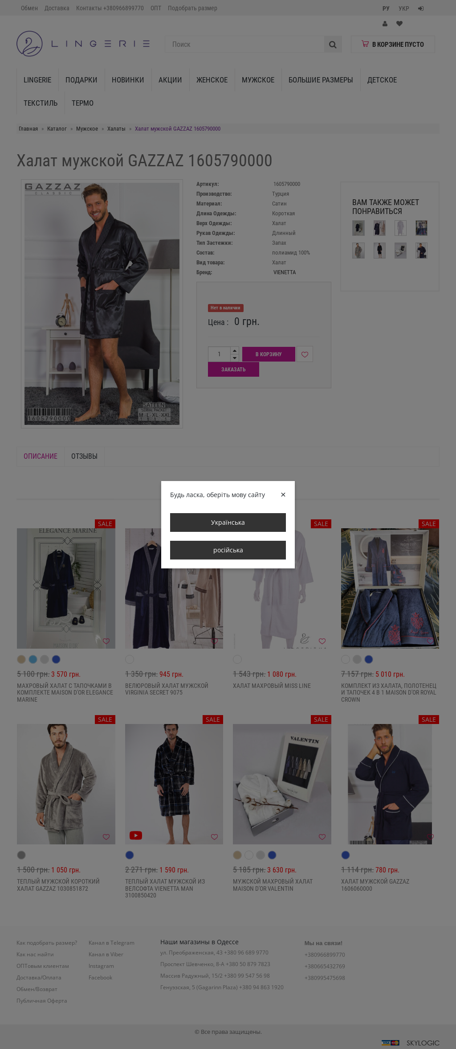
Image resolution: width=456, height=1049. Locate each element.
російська (228, 550)
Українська (228, 522)
